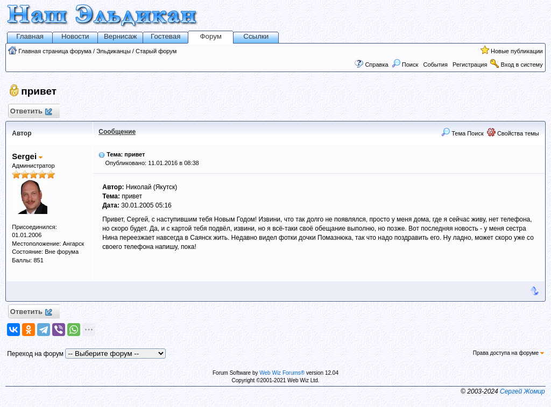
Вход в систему (522, 64)
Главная (30, 36)
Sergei (27, 156)
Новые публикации (517, 51)
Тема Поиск (462, 133)
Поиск (405, 64)
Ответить (30, 111)
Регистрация (470, 64)
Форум (211, 36)
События (434, 64)
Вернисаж (120, 36)
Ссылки (256, 36)
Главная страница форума (54, 51)
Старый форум (156, 51)
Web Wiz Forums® (282, 373)
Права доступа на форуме (508, 353)
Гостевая (165, 36)
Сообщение (117, 131)
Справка (376, 64)
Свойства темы (513, 133)
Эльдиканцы (113, 51)
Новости (75, 36)
